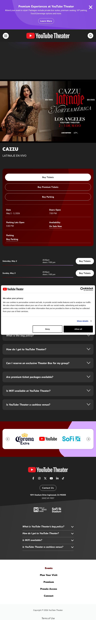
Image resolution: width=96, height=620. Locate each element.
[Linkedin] (57, 441)
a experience (48, 613)
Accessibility (48, 597)
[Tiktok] (63, 440)
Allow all (78, 329)
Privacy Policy (48, 589)
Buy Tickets (48, 139)
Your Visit (48, 537)
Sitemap (48, 605)
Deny (47, 329)
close (90, 7)
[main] (48, 192)
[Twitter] (45, 441)
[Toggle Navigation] (6, 36)
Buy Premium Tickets (48, 149)
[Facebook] (33, 441)
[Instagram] (39, 441)
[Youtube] (51, 441)
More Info (9, 280)
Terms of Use (48, 581)
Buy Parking (48, 159)
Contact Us (48, 450)
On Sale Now (55, 188)
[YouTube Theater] (48, 432)
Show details (82, 321)
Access (48, 551)
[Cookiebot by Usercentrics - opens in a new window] (82, 289)
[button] (7, 401)
